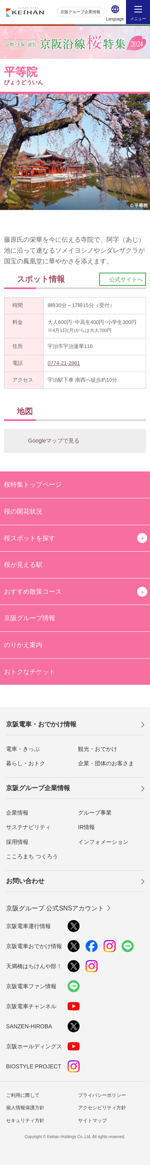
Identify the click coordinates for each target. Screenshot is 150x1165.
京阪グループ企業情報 (80, 12)
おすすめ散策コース (33, 591)
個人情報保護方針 (25, 1107)
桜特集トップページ (33, 484)
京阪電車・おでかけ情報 (41, 724)
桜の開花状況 (23, 511)
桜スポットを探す (29, 538)
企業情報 (17, 812)
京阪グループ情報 (29, 618)
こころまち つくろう (32, 856)
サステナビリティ (28, 827)
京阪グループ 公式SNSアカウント (55, 908)
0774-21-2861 (64, 363)
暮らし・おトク (25, 763)
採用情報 (17, 842)
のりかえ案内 (23, 644)
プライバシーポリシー (102, 1095)
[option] (75, 152)
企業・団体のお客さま (106, 763)
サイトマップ (92, 1120)
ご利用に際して (23, 1095)
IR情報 (86, 827)
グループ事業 (95, 812)
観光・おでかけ (97, 749)
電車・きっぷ (23, 749)
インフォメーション (103, 842)
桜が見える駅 (23, 564)
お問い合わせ (25, 881)
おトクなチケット (29, 671)
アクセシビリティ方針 (102, 1107)
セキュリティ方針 (25, 1120)
